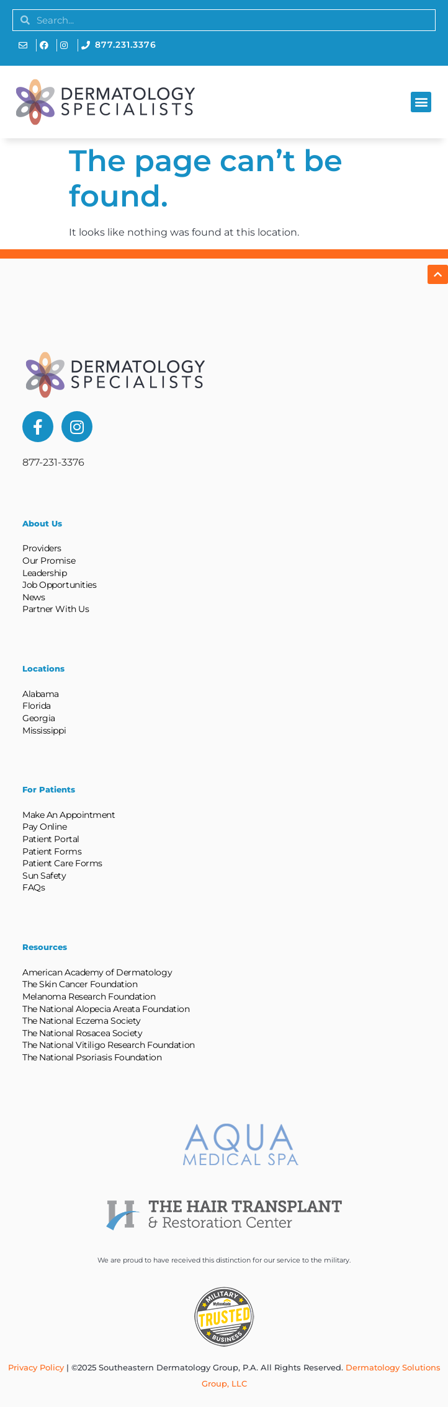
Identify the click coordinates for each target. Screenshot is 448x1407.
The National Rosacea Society (82, 1033)
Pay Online (44, 826)
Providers (41, 548)
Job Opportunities (59, 584)
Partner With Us (55, 609)
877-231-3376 (53, 462)
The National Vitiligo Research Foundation (108, 1044)
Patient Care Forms (62, 863)
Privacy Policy (36, 1367)
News (33, 597)
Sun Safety (44, 875)
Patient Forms (51, 851)
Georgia (38, 718)
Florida (36, 705)
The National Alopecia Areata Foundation (105, 1008)
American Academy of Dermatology (97, 972)
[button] (421, 102)
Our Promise (48, 560)
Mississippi (44, 730)
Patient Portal (50, 839)
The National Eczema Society (81, 1020)
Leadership (44, 573)
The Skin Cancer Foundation (79, 984)
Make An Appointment (68, 814)
